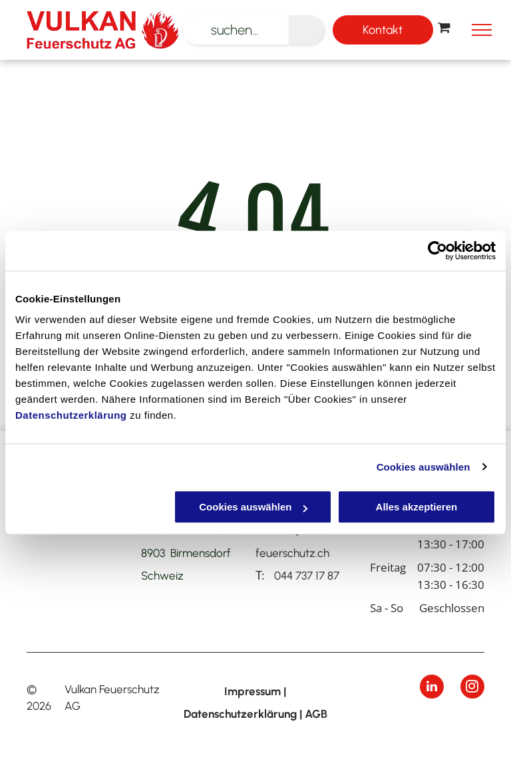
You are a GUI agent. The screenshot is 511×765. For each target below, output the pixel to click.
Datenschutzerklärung (71, 415)
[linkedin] (432, 688)
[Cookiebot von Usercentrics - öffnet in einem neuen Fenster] (437, 251)
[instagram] (472, 688)
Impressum (252, 691)
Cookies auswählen (423, 467)
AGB (316, 713)
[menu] (481, 30)
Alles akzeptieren (417, 506)
